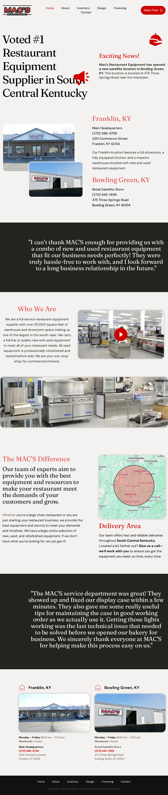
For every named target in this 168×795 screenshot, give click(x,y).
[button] (121, 334)
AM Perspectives (110, 789)
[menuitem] (50, 8)
